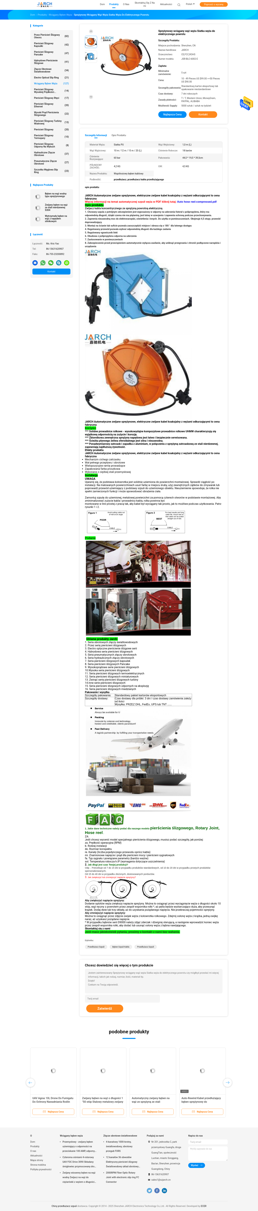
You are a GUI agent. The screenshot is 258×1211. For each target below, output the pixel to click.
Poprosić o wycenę (213, 4)
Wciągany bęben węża (51, 83)
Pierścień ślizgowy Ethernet (51, 105)
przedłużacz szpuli (96, 947)
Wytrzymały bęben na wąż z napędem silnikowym (56, 219)
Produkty (34, 1146)
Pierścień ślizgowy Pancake (51, 53)
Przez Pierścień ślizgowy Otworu (51, 36)
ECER (203, 1206)
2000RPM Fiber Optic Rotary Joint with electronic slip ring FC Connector (122, 1177)
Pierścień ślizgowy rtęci (51, 98)
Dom (32, 1141)
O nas (33, 1151)
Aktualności (36, 1155)
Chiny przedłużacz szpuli (64, 1206)
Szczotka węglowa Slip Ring (51, 171)
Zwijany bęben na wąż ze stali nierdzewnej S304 (56, 207)
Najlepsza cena (172, 114)
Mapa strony (36, 1160)
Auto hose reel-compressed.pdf (197, 201)
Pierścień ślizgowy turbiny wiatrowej (51, 122)
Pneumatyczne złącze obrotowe (51, 162)
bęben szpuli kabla (120, 947)
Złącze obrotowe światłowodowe (51, 70)
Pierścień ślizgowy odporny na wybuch (51, 145)
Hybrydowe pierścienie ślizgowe (51, 61)
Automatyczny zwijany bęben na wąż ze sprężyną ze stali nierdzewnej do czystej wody (150, 1102)
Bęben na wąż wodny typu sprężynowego (55, 195)
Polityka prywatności (41, 1169)
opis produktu (119, 135)
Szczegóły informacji (96, 135)
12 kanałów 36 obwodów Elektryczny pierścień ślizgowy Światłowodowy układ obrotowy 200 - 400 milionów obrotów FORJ (122, 1162)
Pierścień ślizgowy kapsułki (51, 44)
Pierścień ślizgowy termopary (51, 136)
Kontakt (51, 271)
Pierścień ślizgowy (51, 129)
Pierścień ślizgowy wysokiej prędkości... (51, 90)
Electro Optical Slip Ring (51, 77)
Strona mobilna (38, 1165)
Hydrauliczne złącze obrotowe (51, 153)
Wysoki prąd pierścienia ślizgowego (51, 113)
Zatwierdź (104, 1008)
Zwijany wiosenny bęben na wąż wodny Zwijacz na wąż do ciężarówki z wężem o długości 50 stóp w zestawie (79, 1177)
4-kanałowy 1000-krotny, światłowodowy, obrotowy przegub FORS (119, 1146)
